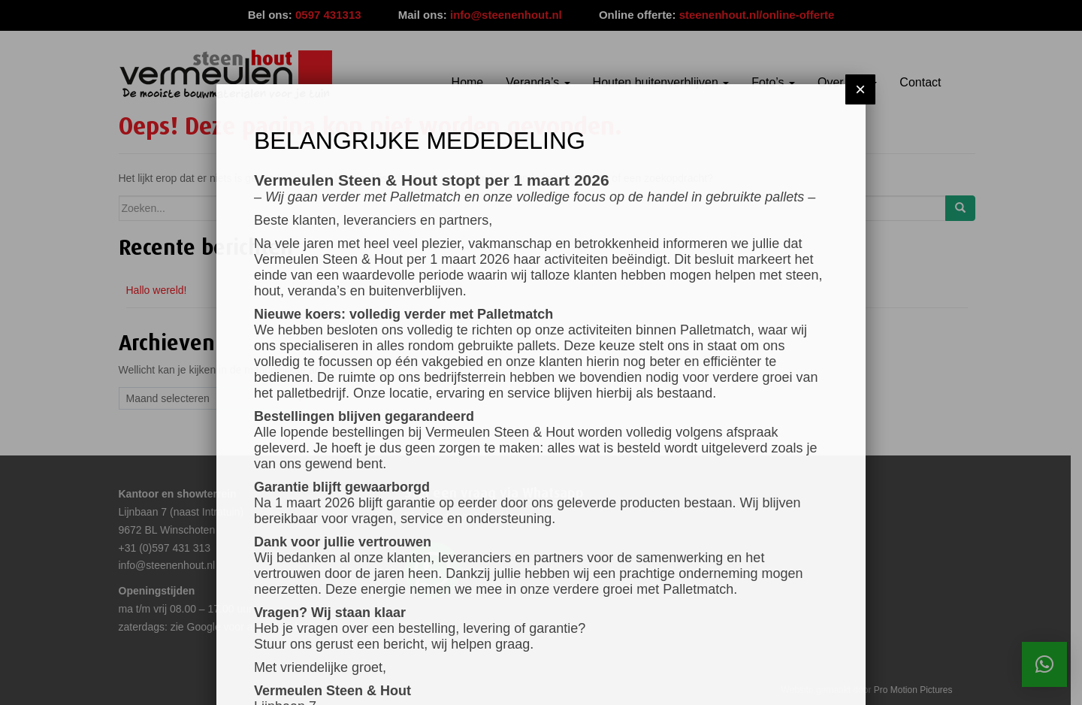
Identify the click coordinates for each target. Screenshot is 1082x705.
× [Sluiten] (860, 80)
